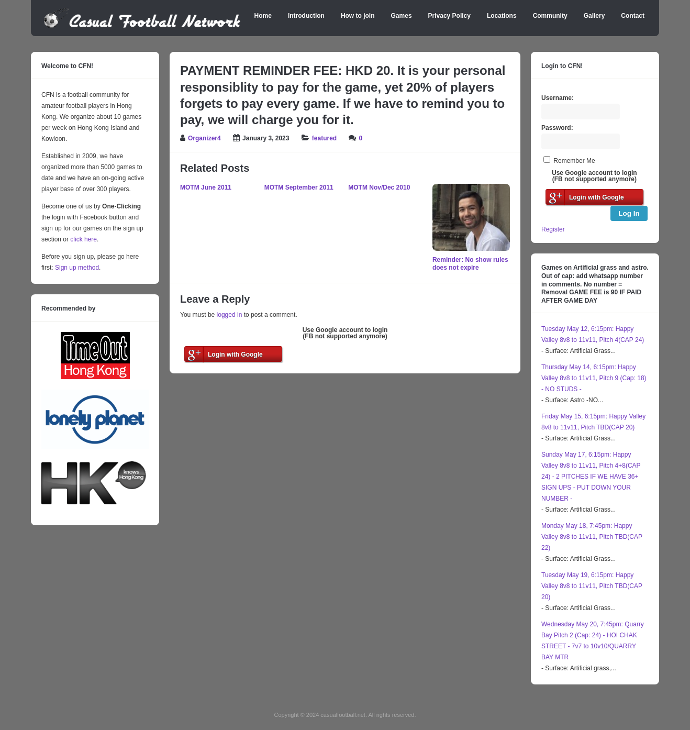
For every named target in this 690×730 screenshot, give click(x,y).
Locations (502, 15)
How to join (358, 15)
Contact (632, 15)
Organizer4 (204, 138)
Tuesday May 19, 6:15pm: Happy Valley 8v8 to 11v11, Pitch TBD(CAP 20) (591, 586)
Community (550, 15)
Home (263, 15)
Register (553, 229)
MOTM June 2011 (205, 187)
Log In (629, 213)
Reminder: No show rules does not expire (470, 264)
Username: (557, 98)
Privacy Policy (449, 15)
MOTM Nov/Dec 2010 (379, 187)
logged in (229, 314)
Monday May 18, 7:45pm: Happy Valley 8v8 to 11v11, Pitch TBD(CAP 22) (591, 536)
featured (324, 138)
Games (401, 15)
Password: (557, 128)
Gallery (594, 15)
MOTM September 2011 (298, 187)
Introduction (306, 15)
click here (83, 239)
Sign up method (76, 267)
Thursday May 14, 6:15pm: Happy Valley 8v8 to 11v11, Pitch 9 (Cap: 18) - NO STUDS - (594, 378)
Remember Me (574, 161)
